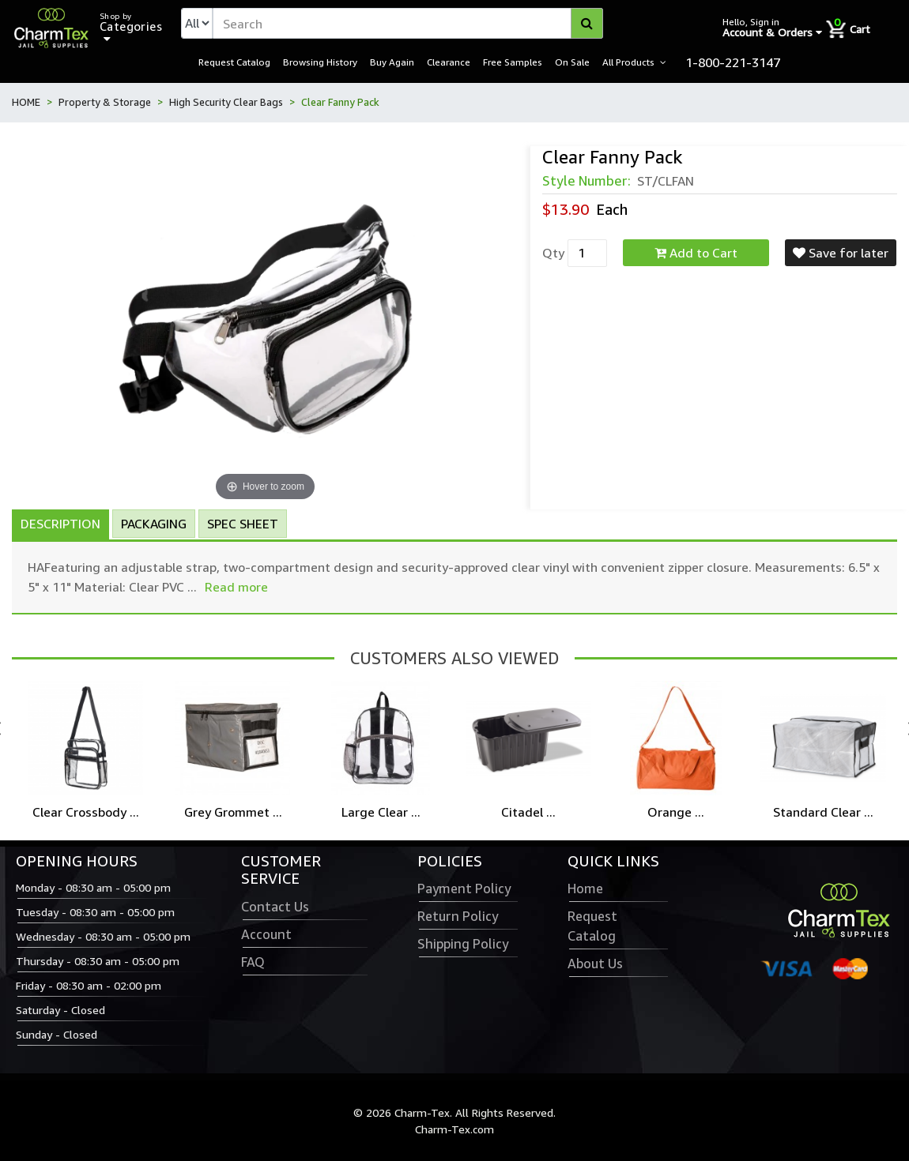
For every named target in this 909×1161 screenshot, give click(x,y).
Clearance (448, 61)
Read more (236, 587)
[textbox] (408, 23)
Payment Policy (464, 888)
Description (60, 524)
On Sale (572, 61)
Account (266, 934)
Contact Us (275, 907)
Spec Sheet (242, 524)
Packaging (154, 524)
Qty (553, 253)
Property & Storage (104, 102)
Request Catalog (234, 61)
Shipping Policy (462, 944)
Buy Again (392, 61)
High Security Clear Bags (226, 102)
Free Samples (512, 61)
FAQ (253, 962)
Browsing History (320, 61)
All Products (628, 61)
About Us (595, 963)
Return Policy (457, 916)
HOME (26, 102)
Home (585, 888)
